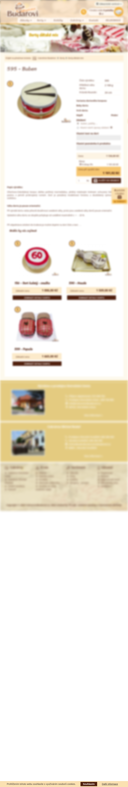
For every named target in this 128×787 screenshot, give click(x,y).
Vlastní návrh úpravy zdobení (94, 127)
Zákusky (26, 20)
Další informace (110, 784)
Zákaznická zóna (107, 483)
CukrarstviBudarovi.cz (38, 505)
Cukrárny (77, 20)
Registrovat (104, 473)
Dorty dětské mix (75, 58)
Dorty (41, 20)
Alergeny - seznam (77, 483)
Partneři (10, 489)
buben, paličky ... (86, 123)
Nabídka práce (45, 476)
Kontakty (42, 479)
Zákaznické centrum (109, 4)
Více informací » (93, 415)
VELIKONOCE (113, 20)
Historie (41, 473)
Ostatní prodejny (15, 486)
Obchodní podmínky (48, 483)
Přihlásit (103, 476)
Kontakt (93, 20)
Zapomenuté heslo (108, 479)
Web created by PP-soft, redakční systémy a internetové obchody (86, 505)
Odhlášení (104, 486)
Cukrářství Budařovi (47, 58)
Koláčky (58, 20)
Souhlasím (89, 784)
